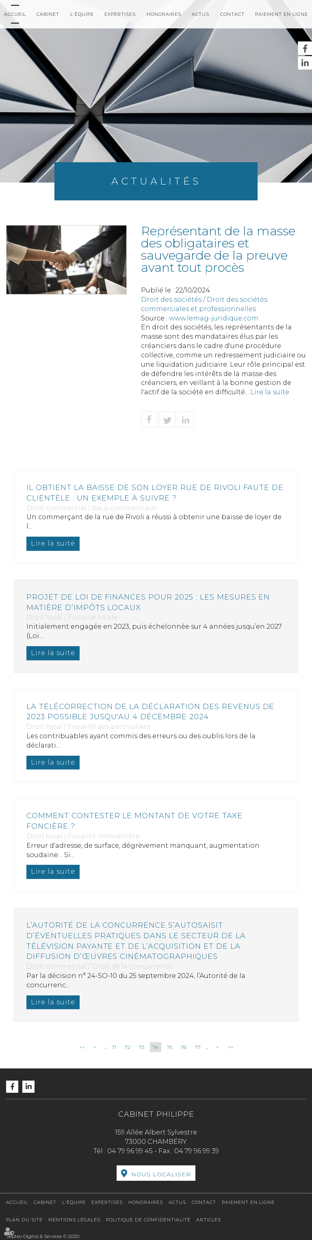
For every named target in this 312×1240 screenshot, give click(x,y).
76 (183, 1047)
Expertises (120, 14)
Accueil (15, 14)
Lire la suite (269, 392)
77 (198, 1047)
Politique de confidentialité (148, 1220)
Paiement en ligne (281, 14)
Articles (208, 1220)
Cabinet (48, 14)
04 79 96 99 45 (130, 1151)
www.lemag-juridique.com (213, 318)
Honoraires (164, 14)
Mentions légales (74, 1220)
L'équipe (82, 14)
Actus (200, 14)
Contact (232, 14)
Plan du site (24, 1220)
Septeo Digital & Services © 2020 (42, 1236)
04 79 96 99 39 (196, 1151)
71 (114, 1047)
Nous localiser (161, 1174)
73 (141, 1047)
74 (155, 1047)
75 (169, 1047)
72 (127, 1047)
